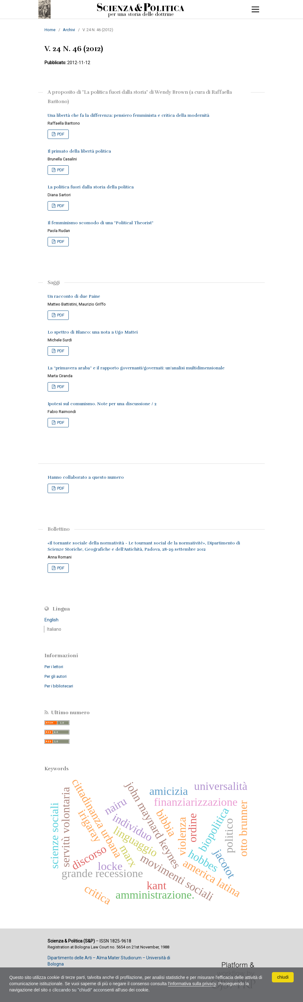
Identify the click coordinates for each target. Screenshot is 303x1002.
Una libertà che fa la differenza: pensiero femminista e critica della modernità (128, 115)
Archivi (69, 29)
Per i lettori (53, 666)
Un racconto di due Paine (74, 296)
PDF (60, 134)
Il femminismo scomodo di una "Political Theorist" (100, 223)
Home (49, 29)
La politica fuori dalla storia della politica (91, 187)
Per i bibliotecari (58, 686)
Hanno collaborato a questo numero (86, 477)
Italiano (54, 629)
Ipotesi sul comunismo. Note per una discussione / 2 (102, 403)
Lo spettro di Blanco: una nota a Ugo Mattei (93, 332)
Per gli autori (55, 676)
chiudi (283, 977)
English (51, 619)
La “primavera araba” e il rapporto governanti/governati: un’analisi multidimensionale (136, 368)
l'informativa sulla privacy (192, 983)
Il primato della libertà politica (79, 151)
